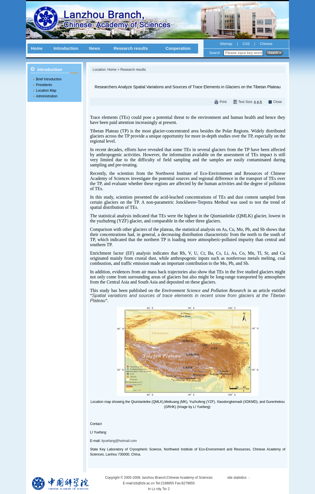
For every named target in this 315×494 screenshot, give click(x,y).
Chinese (265, 44)
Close (277, 102)
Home (37, 48)
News (94, 48)
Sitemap (226, 44)
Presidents (44, 85)
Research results (130, 48)
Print (223, 102)
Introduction (65, 48)
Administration (46, 96)
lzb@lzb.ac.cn (144, 483)
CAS (246, 44)
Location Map (46, 91)
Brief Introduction (49, 79)
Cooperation (178, 48)
